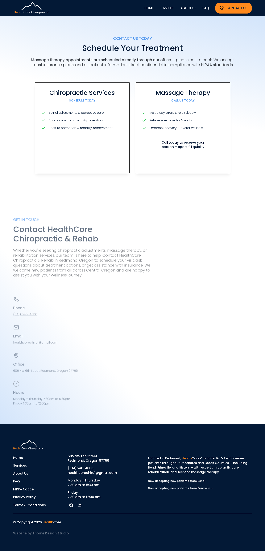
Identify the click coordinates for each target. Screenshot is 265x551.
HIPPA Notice (23, 489)
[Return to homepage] (31, 8)
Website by (41, 533)
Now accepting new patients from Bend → (178, 481)
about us (188, 8)
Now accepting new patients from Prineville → (180, 488)
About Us (20, 473)
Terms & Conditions (29, 505)
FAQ (16, 481)
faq (205, 8)
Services (20, 465)
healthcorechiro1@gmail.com (35, 346)
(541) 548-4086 (25, 318)
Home (18, 457)
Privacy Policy (24, 497)
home (149, 8)
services (167, 8)
